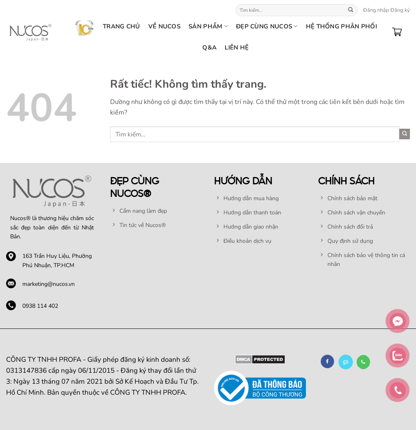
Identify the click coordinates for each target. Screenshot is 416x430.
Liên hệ (237, 47)
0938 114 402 (40, 306)
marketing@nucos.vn (48, 284)
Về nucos (164, 26)
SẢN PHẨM (208, 26)
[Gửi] (350, 10)
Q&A (209, 47)
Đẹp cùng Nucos (267, 26)
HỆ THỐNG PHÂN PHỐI (341, 26)
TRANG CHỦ (121, 26)
